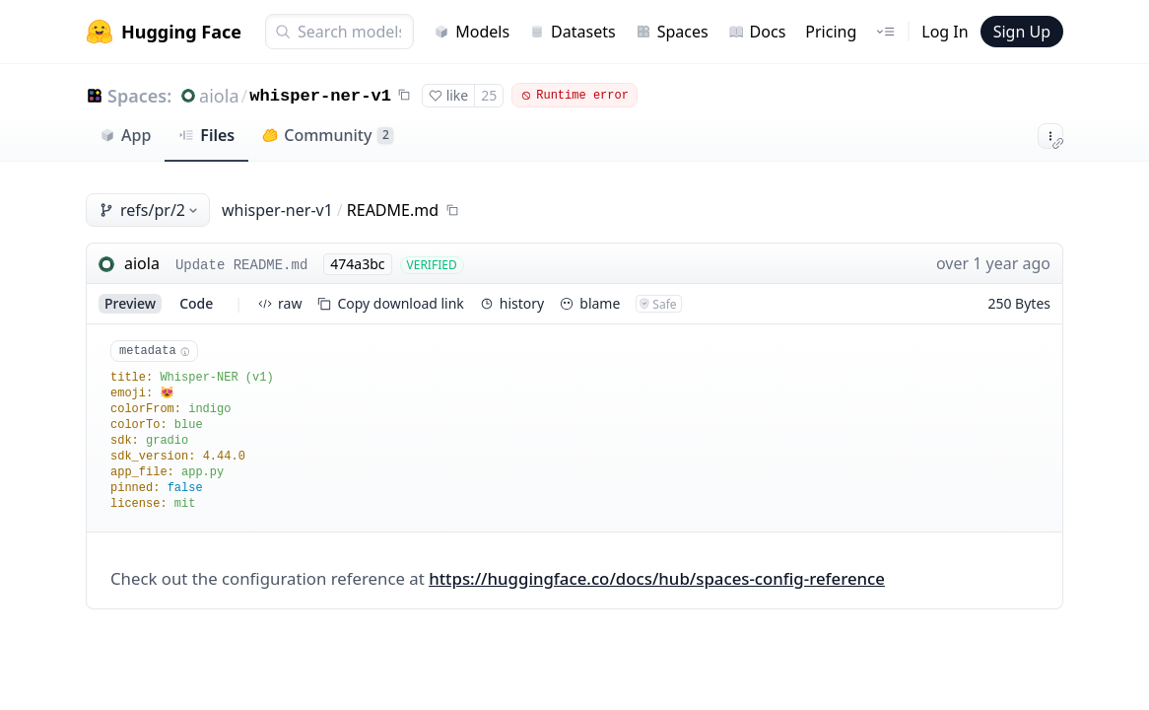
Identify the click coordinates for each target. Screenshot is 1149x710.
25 (489, 95)
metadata (154, 351)
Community (327, 135)
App (125, 135)
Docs (757, 31)
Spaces (672, 31)
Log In (944, 31)
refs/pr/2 (150, 210)
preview (130, 303)
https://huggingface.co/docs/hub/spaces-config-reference (657, 578)
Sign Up (1021, 31)
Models (471, 31)
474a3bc (357, 263)
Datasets (572, 31)
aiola (218, 95)
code (196, 303)
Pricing (830, 31)
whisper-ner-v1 (320, 96)
